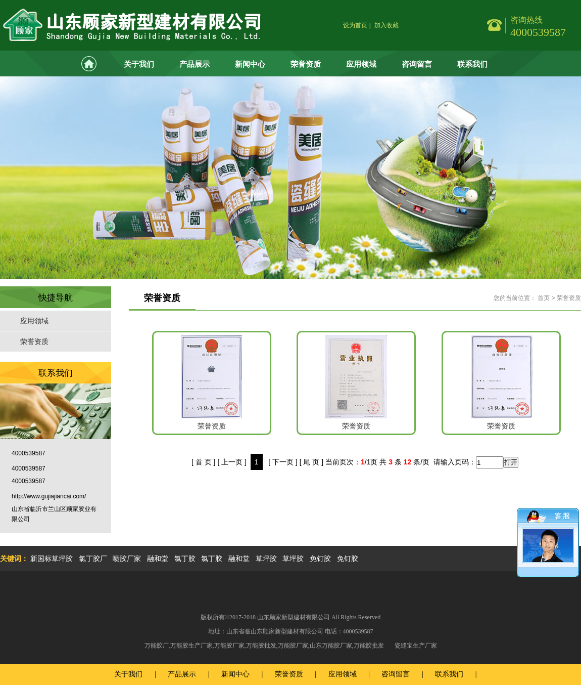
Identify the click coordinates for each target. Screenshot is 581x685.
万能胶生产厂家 (191, 645)
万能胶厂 (156, 645)
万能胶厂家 (229, 645)
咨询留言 (417, 64)
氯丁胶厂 (93, 558)
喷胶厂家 (127, 558)
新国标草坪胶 (51, 558)
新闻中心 (250, 64)
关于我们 (139, 64)
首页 (544, 298)
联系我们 (472, 64)
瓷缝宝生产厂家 (416, 645)
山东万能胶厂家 (331, 645)
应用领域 (361, 64)
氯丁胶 (185, 558)
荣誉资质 (305, 64)
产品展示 (194, 64)
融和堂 (157, 558)
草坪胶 (266, 558)
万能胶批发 (261, 645)
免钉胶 (320, 558)
